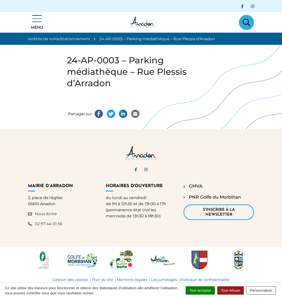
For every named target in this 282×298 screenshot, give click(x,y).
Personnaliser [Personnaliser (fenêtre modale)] (261, 290)
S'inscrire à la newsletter (219, 212)
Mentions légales (132, 279)
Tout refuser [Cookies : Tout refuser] (230, 290)
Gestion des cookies (70, 279)
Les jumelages (164, 279)
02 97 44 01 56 (45, 223)
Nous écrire (42, 213)
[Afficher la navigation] (37, 22)
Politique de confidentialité (205, 279)
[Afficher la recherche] (246, 22)
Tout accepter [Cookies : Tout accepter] (200, 290)
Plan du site (102, 279)
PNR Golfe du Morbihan (215, 197)
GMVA (195, 186)
